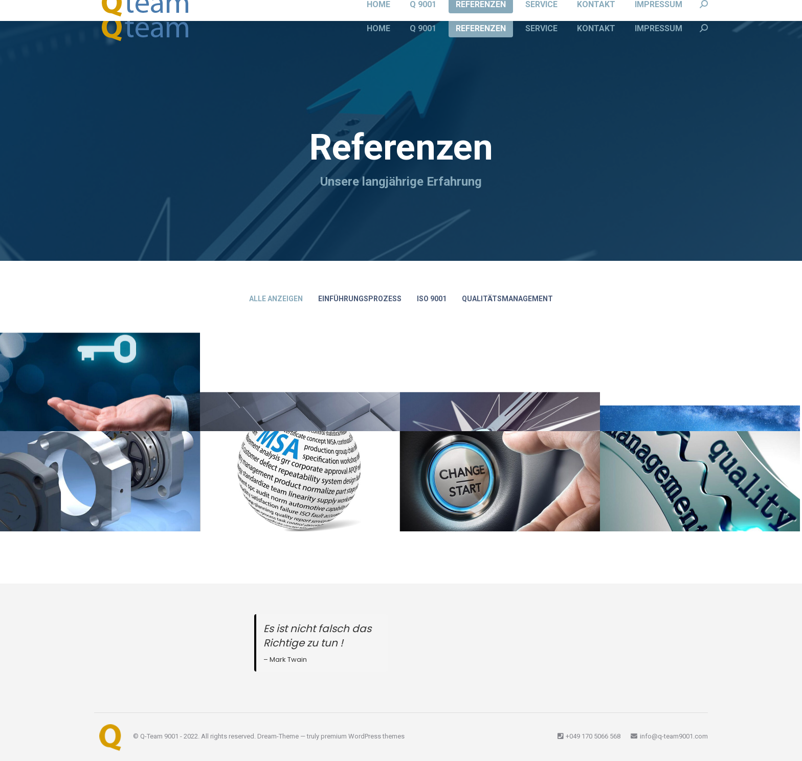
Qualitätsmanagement (507, 299)
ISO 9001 (432, 299)
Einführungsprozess (360, 299)
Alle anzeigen (276, 299)
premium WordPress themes (363, 736)
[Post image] (700, 481)
